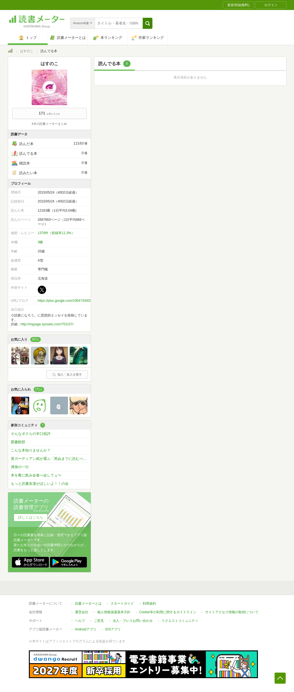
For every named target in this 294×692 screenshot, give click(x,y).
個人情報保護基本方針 (113, 612)
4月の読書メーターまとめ (49, 123)
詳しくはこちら (30, 517)
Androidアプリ (85, 629)
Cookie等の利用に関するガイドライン (167, 612)
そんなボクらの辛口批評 (31, 434)
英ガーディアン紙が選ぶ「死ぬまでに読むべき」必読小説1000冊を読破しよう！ (51, 459)
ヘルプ (80, 620)
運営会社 (81, 612)
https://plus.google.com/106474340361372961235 (75, 301)
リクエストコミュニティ (180, 620)
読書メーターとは (88, 603)
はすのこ (26, 51)
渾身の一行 (20, 467)
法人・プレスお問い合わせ (133, 620)
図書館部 (18, 442)
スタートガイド (122, 603)
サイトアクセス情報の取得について (231, 612)
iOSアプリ (113, 629)
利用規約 (149, 603)
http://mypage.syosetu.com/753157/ (47, 324)
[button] (147, 23)
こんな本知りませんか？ (31, 450)
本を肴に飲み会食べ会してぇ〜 (36, 475)
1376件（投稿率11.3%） (56, 233)
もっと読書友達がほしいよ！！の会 (40, 483)
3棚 (40, 242)
